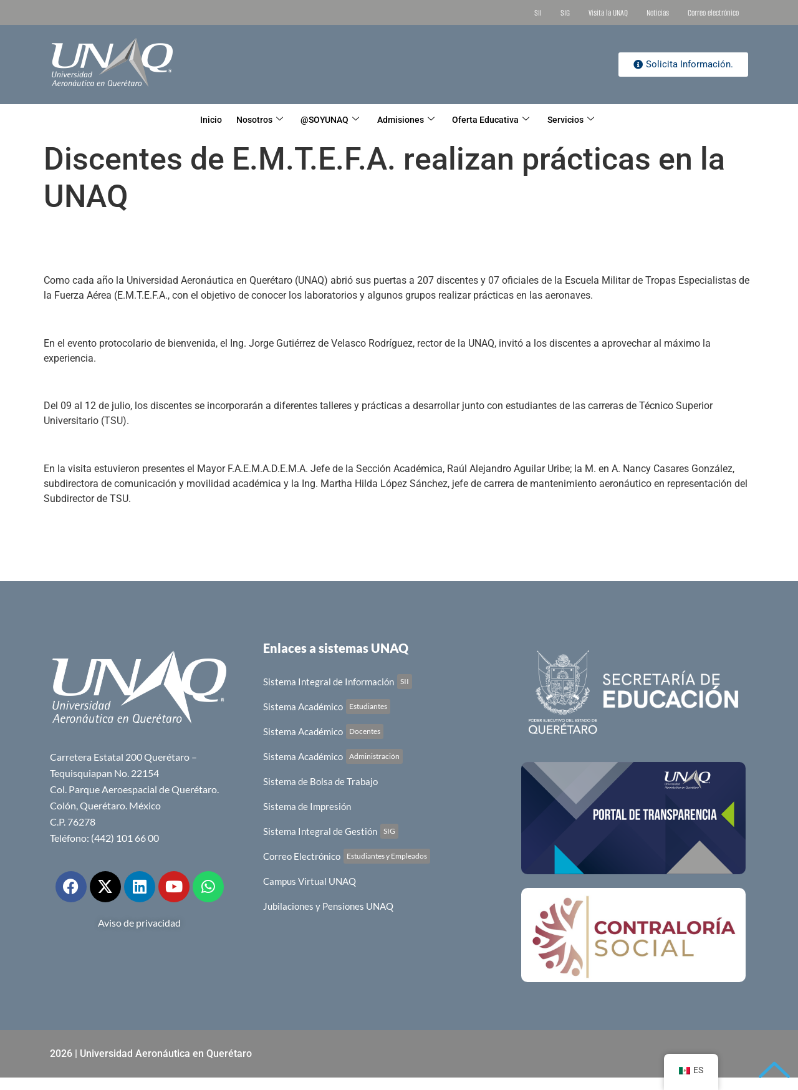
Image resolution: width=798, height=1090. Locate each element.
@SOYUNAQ (326, 119)
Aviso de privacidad (139, 922)
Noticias (658, 13)
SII (538, 13)
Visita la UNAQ (608, 13)
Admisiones (410, 119)
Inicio (192, 119)
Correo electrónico (713, 13)
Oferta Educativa (502, 119)
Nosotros (248, 119)
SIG (565, 13)
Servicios (588, 119)
